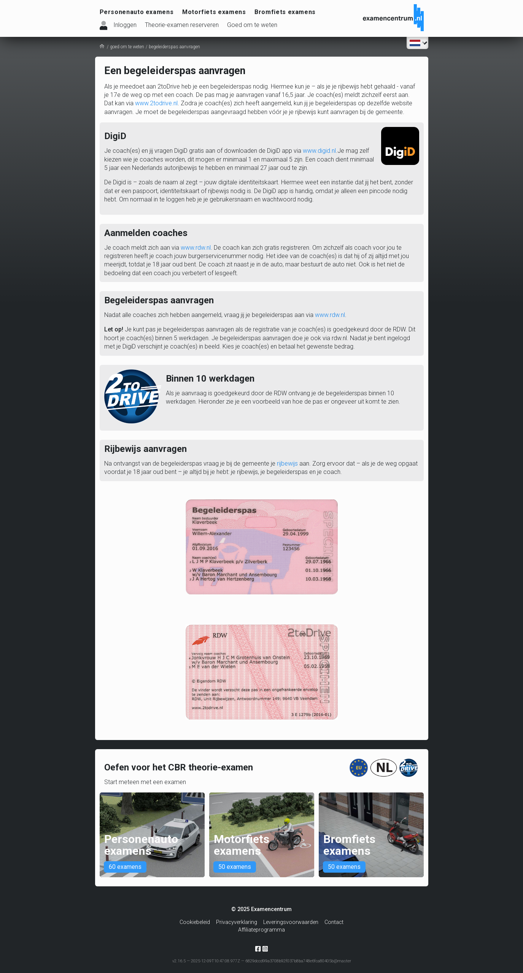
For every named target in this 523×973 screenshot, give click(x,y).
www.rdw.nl (196, 247)
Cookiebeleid (195, 922)
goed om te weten (127, 46)
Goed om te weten (252, 25)
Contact (333, 922)
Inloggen (125, 25)
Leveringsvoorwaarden (290, 922)
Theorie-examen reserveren (182, 25)
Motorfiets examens (214, 12)
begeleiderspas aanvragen (174, 46)
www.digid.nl (319, 150)
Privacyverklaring (236, 922)
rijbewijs (287, 463)
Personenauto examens (137, 12)
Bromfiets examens (285, 12)
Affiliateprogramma (261, 930)
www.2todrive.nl (156, 103)
